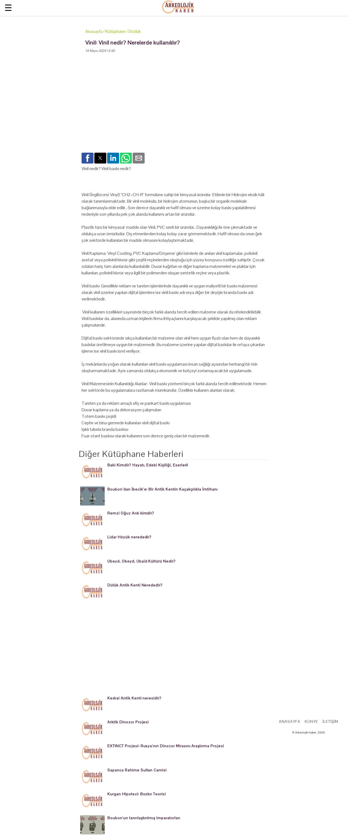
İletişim (330, 721)
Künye (311, 721)
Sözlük (134, 31)
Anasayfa (93, 31)
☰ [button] (8, 7)
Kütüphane (115, 31)
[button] (88, 158)
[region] (174, 107)
